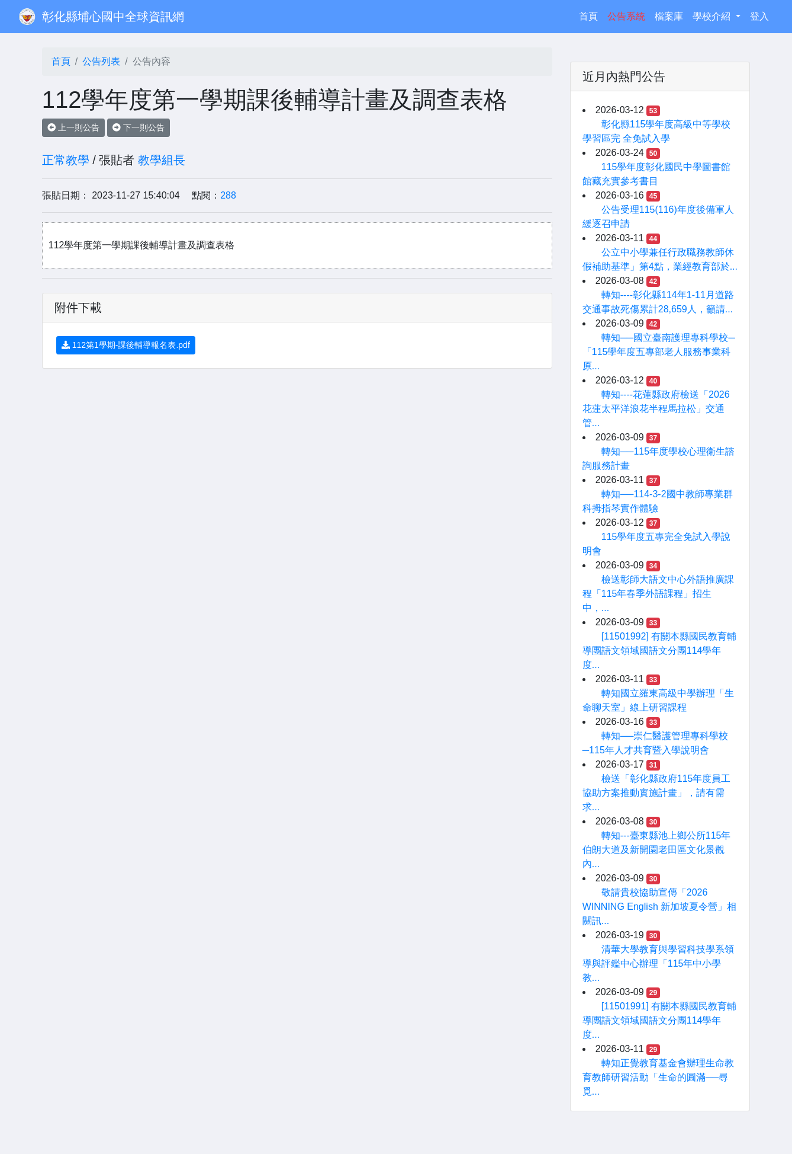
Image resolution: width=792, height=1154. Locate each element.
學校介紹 (713, 16)
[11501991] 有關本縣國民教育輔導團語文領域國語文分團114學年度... (659, 1020)
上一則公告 (73, 127)
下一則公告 (138, 127)
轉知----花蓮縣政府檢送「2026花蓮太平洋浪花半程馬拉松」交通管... (656, 408)
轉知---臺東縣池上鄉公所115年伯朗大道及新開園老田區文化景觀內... (656, 849)
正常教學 (65, 160)
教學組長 (161, 160)
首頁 (591, 15)
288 (228, 195)
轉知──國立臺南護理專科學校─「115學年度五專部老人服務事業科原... (658, 352)
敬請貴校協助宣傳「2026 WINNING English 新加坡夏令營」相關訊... (659, 906)
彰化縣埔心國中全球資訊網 (113, 16)
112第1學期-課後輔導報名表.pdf (126, 345)
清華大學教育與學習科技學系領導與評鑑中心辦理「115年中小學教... (658, 963)
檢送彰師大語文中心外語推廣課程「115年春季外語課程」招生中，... (658, 593)
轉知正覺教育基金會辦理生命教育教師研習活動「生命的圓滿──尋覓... (658, 1077)
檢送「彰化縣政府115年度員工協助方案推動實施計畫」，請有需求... (656, 792)
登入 (759, 16)
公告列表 (101, 61)
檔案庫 (669, 16)
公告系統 (626, 16)
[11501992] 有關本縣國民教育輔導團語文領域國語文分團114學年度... (659, 650)
